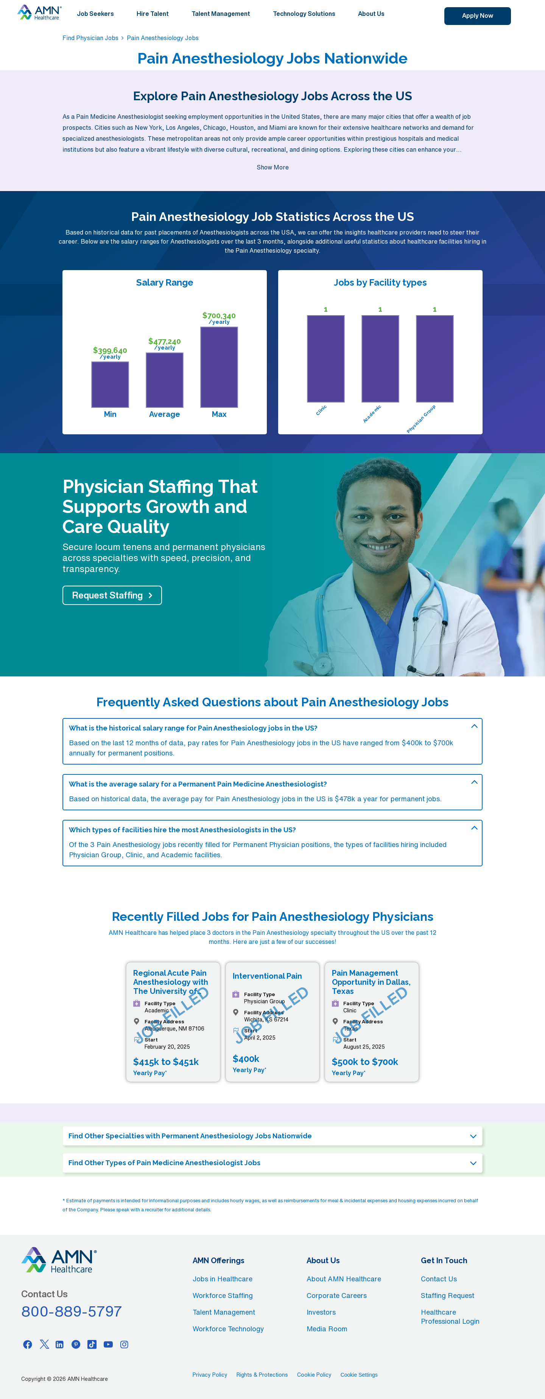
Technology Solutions (304, 14)
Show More (273, 167)
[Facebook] (27, 1344)
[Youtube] (108, 1344)
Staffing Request (447, 1295)
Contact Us (439, 1278)
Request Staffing (107, 595)
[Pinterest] (76, 1344)
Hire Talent (153, 14)
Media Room (327, 1328)
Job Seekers (95, 14)
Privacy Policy (210, 1374)
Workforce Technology (228, 1328)
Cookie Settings (359, 1375)
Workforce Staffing (223, 1295)
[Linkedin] (59, 1344)
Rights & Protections (262, 1374)
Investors (321, 1312)
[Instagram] (124, 1344)
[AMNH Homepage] (39, 12)
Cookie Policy (314, 1374)
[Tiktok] (92, 1344)
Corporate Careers (337, 1295)
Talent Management (221, 14)
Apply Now (477, 15)
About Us (371, 14)
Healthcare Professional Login (450, 1316)
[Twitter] (43, 1344)
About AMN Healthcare (344, 1278)
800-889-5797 (72, 1311)
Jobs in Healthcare (222, 1278)
